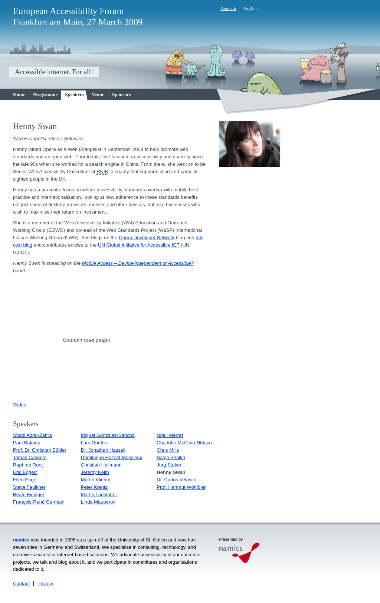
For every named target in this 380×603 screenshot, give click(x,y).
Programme (45, 94)
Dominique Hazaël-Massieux (111, 457)
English (250, 8)
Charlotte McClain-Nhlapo (184, 442)
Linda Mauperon (98, 502)
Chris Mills (168, 450)
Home (19, 94)
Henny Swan (171, 472)
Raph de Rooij (28, 465)
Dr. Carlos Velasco (176, 479)
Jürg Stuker (169, 465)
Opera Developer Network (146, 237)
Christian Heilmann (101, 465)
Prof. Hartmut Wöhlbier (181, 487)
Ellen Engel (25, 479)
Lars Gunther (95, 442)
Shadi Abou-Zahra (32, 435)
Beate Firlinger (29, 494)
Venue (98, 94)
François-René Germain (39, 502)
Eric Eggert (25, 472)
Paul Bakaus (26, 442)
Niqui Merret (170, 435)
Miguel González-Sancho (108, 435)
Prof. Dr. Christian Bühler (39, 450)
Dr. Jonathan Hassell (103, 450)
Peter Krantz (94, 487)
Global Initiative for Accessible (138, 245)
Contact (21, 583)
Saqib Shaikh (171, 457)
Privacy (45, 583)
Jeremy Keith (95, 472)
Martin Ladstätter (99, 494)
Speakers (74, 94)
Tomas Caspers (29, 457)
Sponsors (121, 94)
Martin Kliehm (95, 479)
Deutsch (228, 8)
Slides (19, 405)
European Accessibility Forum (68, 11)
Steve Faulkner (29, 487)
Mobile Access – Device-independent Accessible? (138, 263)
